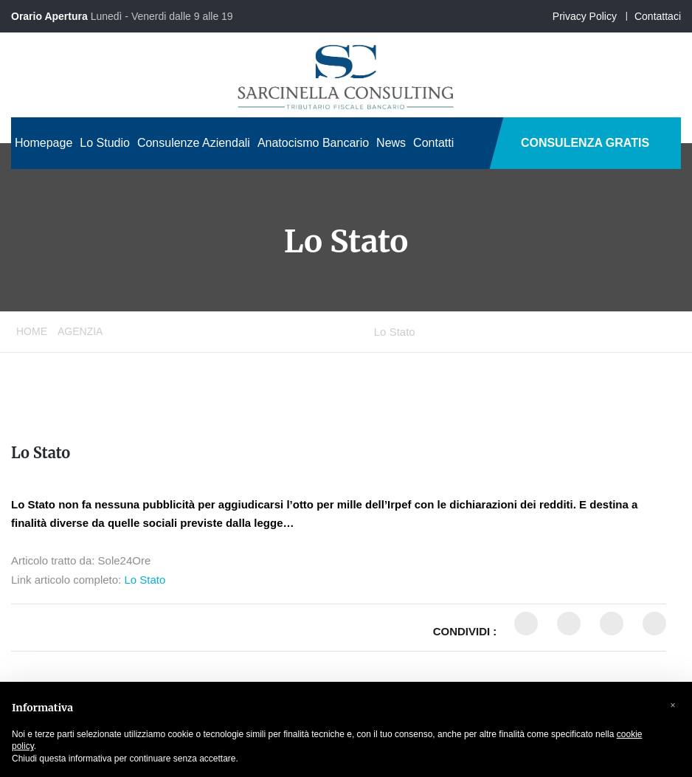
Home (31, 331)
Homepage (43, 143)
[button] (673, 705)
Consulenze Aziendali (193, 143)
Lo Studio (105, 143)
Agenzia (80, 331)
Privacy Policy (585, 16)
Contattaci (657, 16)
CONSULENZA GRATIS (585, 143)
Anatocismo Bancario (313, 143)
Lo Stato (40, 452)
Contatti (433, 143)
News (391, 143)
